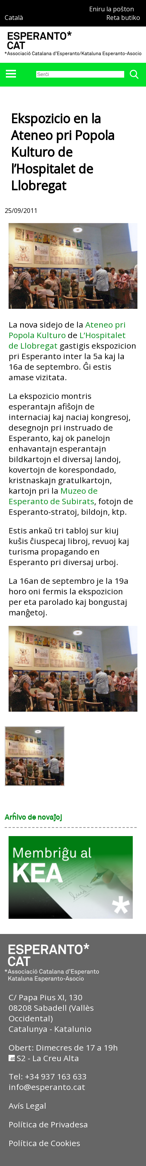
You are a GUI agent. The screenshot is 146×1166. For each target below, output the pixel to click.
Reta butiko (123, 17)
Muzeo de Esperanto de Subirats (53, 496)
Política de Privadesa (48, 1124)
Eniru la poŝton (111, 9)
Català (14, 17)
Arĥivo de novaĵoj (33, 817)
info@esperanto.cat (47, 1086)
